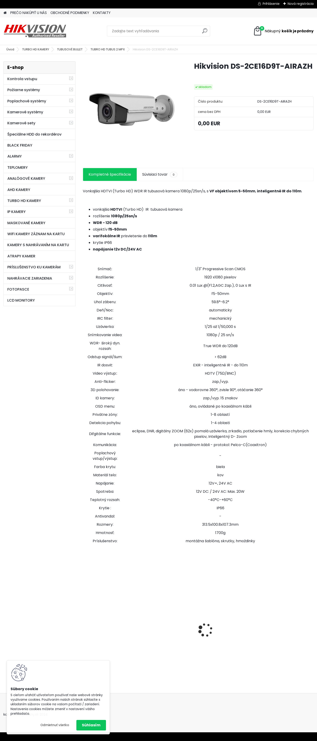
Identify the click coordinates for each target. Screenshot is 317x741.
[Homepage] (5, 12)
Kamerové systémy (25, 112)
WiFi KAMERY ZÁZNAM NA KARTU (36, 234)
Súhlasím (91, 725)
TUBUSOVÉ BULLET (70, 49)
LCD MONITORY (21, 300)
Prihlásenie (271, 3)
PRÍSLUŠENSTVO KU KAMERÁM (34, 267)
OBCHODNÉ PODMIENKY (69, 12)
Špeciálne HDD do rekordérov (34, 134)
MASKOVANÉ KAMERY (26, 223)
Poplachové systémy (26, 101)
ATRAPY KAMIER (21, 256)
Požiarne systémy (23, 90)
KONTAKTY (102, 12)
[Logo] (35, 31)
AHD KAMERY (18, 189)
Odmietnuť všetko (54, 725)
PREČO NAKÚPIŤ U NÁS (28, 12)
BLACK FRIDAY (19, 145)
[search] (204, 32)
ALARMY (14, 156)
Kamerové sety (21, 123)
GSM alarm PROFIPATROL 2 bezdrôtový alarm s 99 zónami (168, 636)
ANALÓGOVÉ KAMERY (26, 178)
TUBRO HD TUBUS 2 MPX (108, 49)
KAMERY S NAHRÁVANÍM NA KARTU (38, 245)
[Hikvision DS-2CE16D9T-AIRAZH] (131, 109)
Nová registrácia (301, 3)
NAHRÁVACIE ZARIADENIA (29, 278)
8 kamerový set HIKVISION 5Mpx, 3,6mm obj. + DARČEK (110, 626)
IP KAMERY (16, 211)
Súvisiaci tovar (159, 174)
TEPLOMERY (17, 167)
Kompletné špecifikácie (110, 174)
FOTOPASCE (18, 289)
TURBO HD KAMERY (35, 49)
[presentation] (85, 622)
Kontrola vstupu (22, 79)
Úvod (10, 49)
